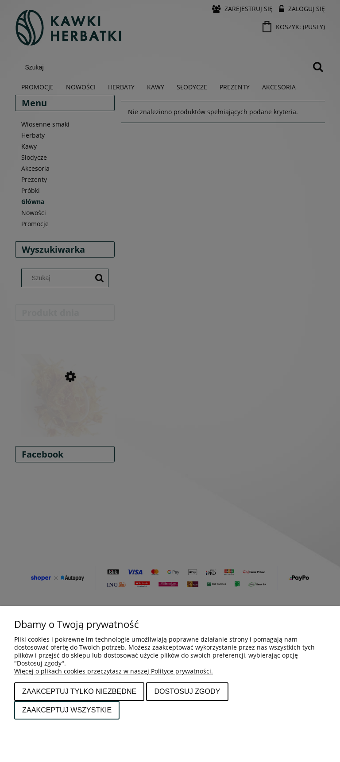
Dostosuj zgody (187, 691)
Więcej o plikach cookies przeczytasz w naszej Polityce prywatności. (113, 671)
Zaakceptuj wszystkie (67, 710)
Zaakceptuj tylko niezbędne (79, 691)
